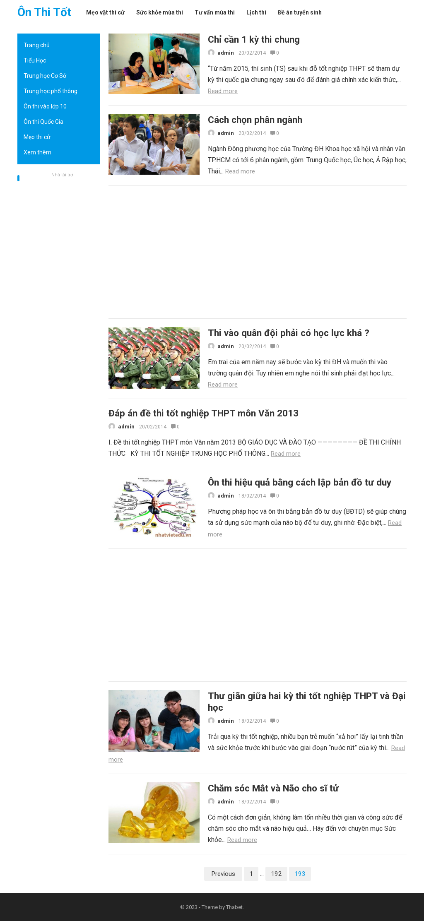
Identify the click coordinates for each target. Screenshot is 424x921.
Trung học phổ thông (50, 91)
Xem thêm (37, 152)
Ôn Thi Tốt (44, 12)
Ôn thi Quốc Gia (43, 121)
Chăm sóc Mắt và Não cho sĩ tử (273, 788)
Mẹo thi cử (37, 137)
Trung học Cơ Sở (45, 75)
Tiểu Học (35, 60)
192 (276, 874)
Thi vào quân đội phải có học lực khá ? (288, 332)
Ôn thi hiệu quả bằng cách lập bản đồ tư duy (299, 482)
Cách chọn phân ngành (255, 119)
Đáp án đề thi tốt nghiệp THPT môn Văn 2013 (203, 413)
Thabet (234, 907)
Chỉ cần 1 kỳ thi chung (254, 39)
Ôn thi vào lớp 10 (45, 106)
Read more (223, 91)
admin (225, 53)
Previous (223, 874)
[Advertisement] (58, 304)
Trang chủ (37, 45)
